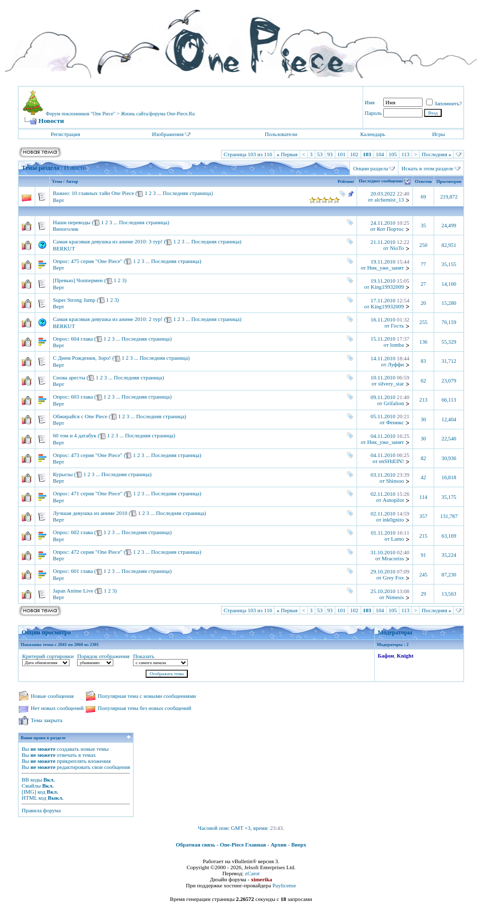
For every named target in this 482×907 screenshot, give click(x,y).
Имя (370, 102)
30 (423, 419)
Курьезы (63, 474)
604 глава (82, 339)
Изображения (168, 134)
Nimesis (395, 597)
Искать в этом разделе (427, 168)
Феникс (395, 422)
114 (424, 497)
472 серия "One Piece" (96, 552)
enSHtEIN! (391, 461)
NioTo (397, 248)
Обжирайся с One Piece (80, 416)
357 (424, 516)
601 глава (82, 571)
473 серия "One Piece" (96, 455)
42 (423, 477)
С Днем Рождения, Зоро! (82, 358)
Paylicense (284, 885)
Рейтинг (345, 181)
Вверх (298, 844)
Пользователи (281, 134)
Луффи (395, 364)
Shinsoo (394, 481)
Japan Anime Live (73, 591)
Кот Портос (390, 229)
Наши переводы (71, 222)
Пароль (373, 113)
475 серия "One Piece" (96, 261)
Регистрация (65, 134)
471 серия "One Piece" (96, 493)
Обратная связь (195, 844)
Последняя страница (187, 193)
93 (330, 154)
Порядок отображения (103, 656)
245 (424, 574)
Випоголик (66, 229)
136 (424, 342)
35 (423, 225)
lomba (397, 345)
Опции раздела (370, 168)
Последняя (436, 154)
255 (424, 322)
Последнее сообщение (381, 181)
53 (320, 154)
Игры (438, 134)
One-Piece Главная (243, 844)
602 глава (82, 532)
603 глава (82, 397)
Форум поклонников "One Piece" (80, 113)
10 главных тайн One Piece (103, 193)
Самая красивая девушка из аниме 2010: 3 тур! (108, 241)
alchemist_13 (389, 200)
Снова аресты (69, 377)
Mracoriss (393, 558)
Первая (287, 154)
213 (424, 400)
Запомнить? (444, 103)
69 (423, 197)
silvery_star (391, 383)
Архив (278, 844)
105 (393, 154)
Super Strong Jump (74, 300)
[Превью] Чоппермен (78, 280)
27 (423, 284)
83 (423, 361)
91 (423, 555)
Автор (71, 181)
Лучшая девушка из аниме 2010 (90, 513)
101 (341, 154)
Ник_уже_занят (385, 268)
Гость (397, 325)
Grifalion (394, 403)
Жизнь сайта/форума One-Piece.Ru (158, 113)
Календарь (372, 134)
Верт (58, 200)
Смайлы (31, 786)
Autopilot (393, 500)
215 (424, 536)
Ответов (423, 181)
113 (405, 154)
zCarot (252, 873)
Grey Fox (393, 577)
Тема (57, 181)
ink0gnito (393, 519)
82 (423, 458)
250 (424, 245)
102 (354, 154)
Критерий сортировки (48, 656)
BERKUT (64, 248)
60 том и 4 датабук (74, 435)
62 (423, 380)
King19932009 (387, 287)
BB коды (32, 779)
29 (423, 594)
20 (423, 303)
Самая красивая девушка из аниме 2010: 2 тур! (108, 319)
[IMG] (29, 792)
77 (423, 264)
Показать (143, 656)
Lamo (397, 539)
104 (380, 154)
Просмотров (448, 181)
